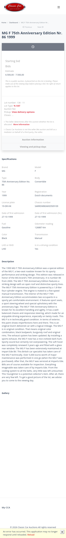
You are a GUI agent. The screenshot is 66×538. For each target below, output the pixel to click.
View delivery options (23, 112)
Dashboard (13, 22)
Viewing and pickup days (33, 146)
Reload (30, 534)
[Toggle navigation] (59, 7)
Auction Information (33, 139)
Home (3, 22)
